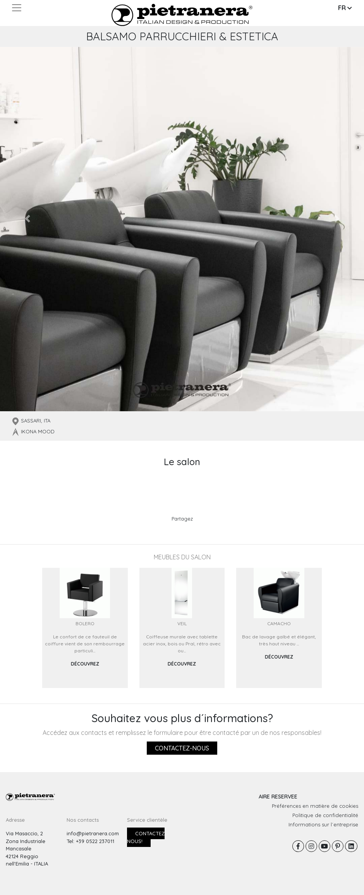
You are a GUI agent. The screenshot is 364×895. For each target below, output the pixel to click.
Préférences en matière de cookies (315, 806)
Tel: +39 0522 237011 (90, 841)
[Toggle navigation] (16, 8)
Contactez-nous (182, 748)
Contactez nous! (146, 837)
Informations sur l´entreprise (323, 824)
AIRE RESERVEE (278, 796)
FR (345, 8)
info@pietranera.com (93, 833)
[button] (27, 218)
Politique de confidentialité (325, 815)
